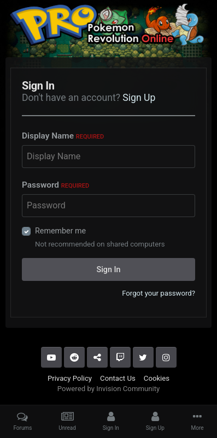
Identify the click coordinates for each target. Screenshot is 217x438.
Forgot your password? (158, 293)
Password (55, 185)
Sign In (109, 269)
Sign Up (138, 97)
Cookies (156, 378)
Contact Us (118, 378)
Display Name (63, 136)
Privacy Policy (70, 378)
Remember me (60, 230)
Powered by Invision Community (108, 389)
